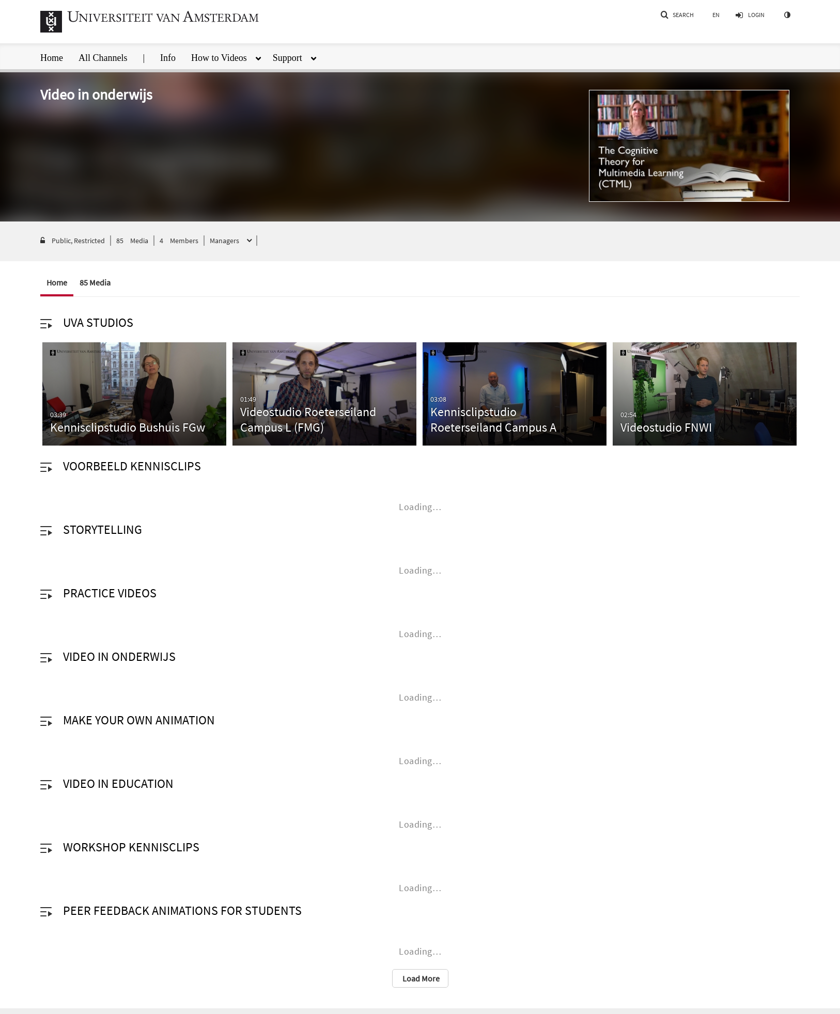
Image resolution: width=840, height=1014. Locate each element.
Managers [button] (225, 240)
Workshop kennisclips (131, 847)
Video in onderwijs (119, 656)
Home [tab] (56, 282)
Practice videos (110, 593)
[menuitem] (59, 55)
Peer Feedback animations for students (182, 910)
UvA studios (98, 322)
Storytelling (102, 529)
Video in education (118, 783)
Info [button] (168, 58)
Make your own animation (139, 720)
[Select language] (716, 15)
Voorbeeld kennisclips (132, 466)
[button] (677, 15)
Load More (420, 978)
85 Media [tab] (95, 282)
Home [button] (51, 58)
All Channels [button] (103, 58)
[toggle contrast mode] (787, 15)
